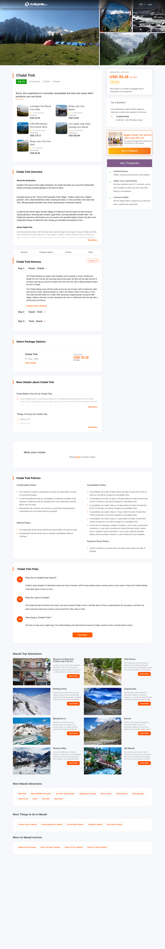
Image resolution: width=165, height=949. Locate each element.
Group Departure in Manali (51, 824)
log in (77, 457)
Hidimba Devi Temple (87, 794)
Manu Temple (106, 794)
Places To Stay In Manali (50, 847)
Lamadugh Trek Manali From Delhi (40, 108)
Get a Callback (130, 150)
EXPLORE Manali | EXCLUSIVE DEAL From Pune (38, 126)
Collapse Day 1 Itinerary (36, 306)
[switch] (57, 269)
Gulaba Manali (121, 794)
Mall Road (22, 794)
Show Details (30, 363)
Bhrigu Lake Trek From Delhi (40, 143)
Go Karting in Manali (75, 824)
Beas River (58, 799)
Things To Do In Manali (74, 847)
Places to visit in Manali (97, 847)
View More (82, 635)
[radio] (57, 357)
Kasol (35, 799)
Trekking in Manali (95, 824)
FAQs (90, 252)
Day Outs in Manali (114, 824)
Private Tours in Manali (27, 824)
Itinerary (24, 252)
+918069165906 (122, 117)
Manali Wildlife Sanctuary (41, 794)
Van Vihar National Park (65, 794)
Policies (68, 252)
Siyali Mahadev (138, 794)
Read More (92, 240)
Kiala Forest (23, 799)
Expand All (93, 261)
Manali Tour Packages (27, 847)
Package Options (46, 252)
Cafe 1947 (46, 799)
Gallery (158, 17)
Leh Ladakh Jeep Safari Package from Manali (79, 125)
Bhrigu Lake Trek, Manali (77, 108)
